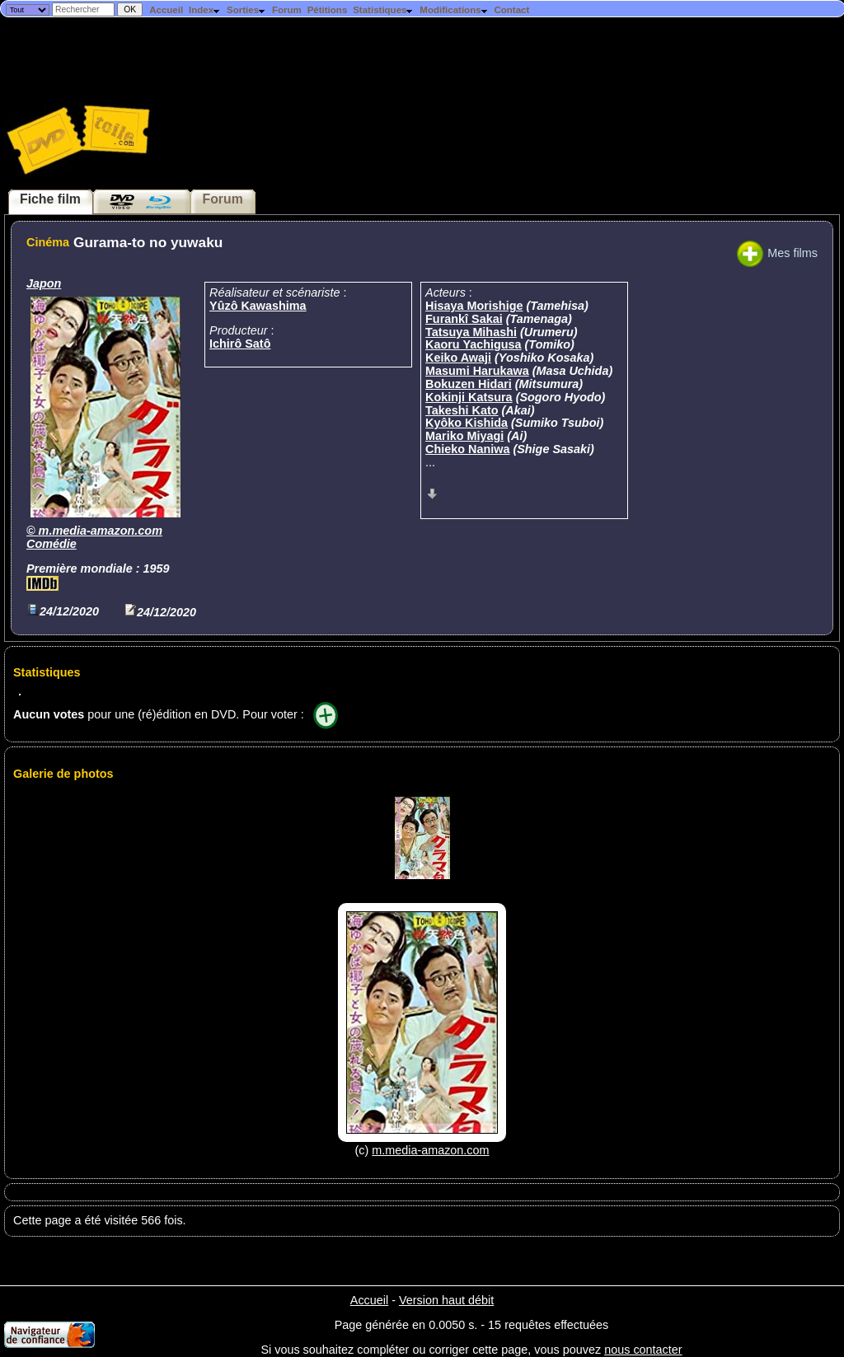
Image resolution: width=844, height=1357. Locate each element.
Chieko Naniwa (467, 449)
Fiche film (50, 199)
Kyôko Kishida (466, 422)
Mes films (777, 253)
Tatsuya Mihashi (471, 332)
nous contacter (643, 1349)
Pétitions (327, 10)
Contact (511, 10)
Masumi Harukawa (477, 370)
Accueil (166, 10)
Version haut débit (446, 1300)
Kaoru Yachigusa (473, 344)
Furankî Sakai (464, 318)
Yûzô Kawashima (258, 305)
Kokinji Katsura (469, 397)
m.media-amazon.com (100, 530)
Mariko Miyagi (464, 435)
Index (205, 10)
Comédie (51, 543)
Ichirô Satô (239, 343)
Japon (43, 283)
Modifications (454, 10)
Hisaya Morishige (474, 305)
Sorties (246, 10)
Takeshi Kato (462, 410)
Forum (287, 10)
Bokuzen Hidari (468, 384)
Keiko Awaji (458, 357)
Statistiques (383, 10)
